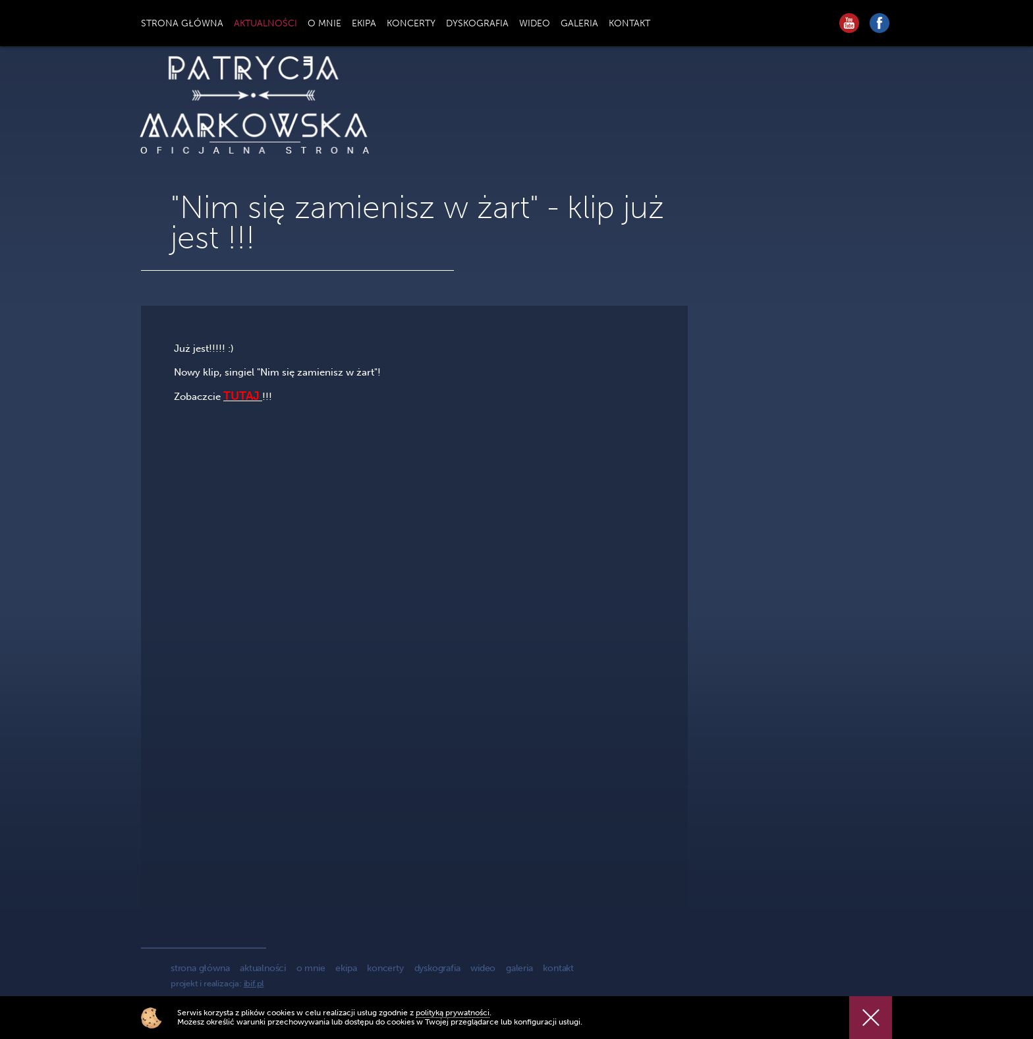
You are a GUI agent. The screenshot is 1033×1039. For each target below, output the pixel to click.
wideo (482, 968)
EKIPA (364, 23)
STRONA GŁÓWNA (182, 23)
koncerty (385, 968)
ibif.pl (254, 983)
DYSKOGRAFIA (477, 23)
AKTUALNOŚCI (265, 23)
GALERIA (579, 23)
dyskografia (437, 968)
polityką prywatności (452, 1012)
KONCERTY (411, 23)
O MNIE (324, 23)
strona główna (200, 968)
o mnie (310, 968)
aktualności (263, 968)
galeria (519, 968)
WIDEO (534, 23)
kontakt (558, 968)
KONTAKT (629, 23)
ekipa (345, 968)
